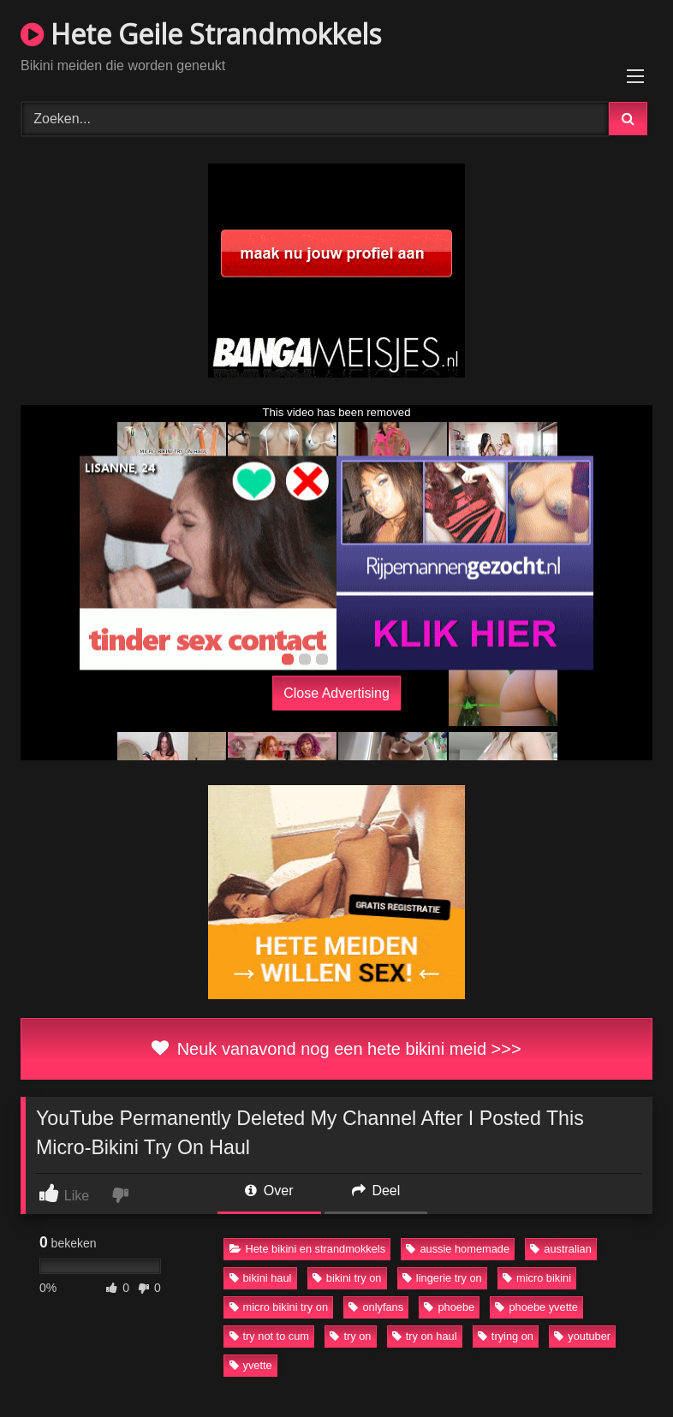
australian (561, 1248)
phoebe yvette (536, 1307)
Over (269, 1190)
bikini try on (347, 1277)
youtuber (582, 1336)
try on (350, 1336)
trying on (505, 1336)
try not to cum (269, 1336)
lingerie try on (442, 1277)
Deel (376, 1190)
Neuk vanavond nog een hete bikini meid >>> (336, 1048)
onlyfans (375, 1307)
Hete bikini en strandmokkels (307, 1248)
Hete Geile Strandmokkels (201, 33)
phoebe (449, 1307)
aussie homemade (457, 1248)
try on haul (424, 1336)
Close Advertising (336, 692)
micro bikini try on (279, 1307)
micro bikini (537, 1277)
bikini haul (260, 1277)
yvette (250, 1365)
